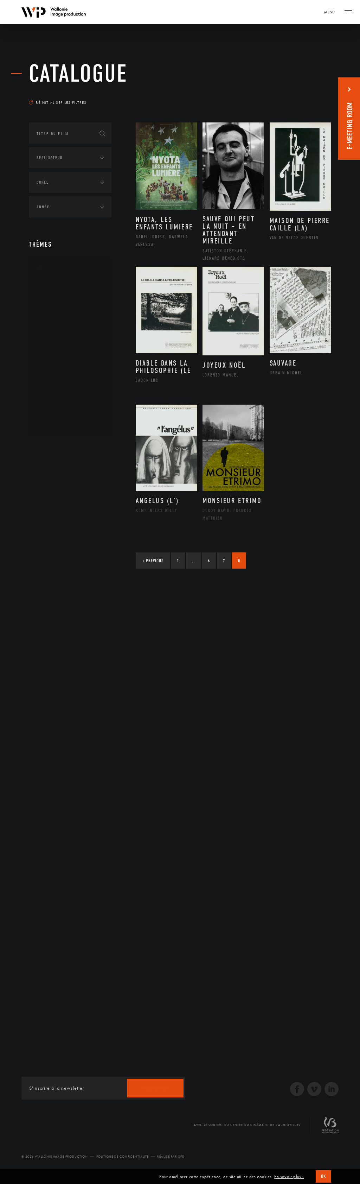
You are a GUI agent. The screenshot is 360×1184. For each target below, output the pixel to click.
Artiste (51, 311)
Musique (53, 356)
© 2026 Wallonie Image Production (54, 1156)
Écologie (46, 469)
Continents (48, 447)
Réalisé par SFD (171, 1156)
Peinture (53, 378)
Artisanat (55, 300)
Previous (153, 560)
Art (39, 268)
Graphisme (55, 333)
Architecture (58, 289)
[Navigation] (332, 12)
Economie (46, 491)
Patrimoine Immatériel (70, 367)
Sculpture (55, 412)
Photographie (60, 401)
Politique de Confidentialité (122, 1156)
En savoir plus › (289, 1176)
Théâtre (52, 423)
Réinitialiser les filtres (57, 102)
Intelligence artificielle (65, 513)
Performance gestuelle (71, 389)
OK (323, 1176)
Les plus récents (306, 92)
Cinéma (52, 322)
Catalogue (78, 73)
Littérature (56, 345)
